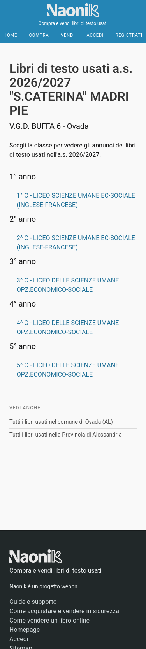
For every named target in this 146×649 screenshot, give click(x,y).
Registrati (128, 35)
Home (10, 35)
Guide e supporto (33, 601)
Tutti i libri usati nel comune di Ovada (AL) (61, 422)
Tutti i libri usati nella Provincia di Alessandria (65, 434)
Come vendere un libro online (49, 620)
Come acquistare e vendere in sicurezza (64, 611)
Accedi (95, 35)
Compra (39, 35)
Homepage (24, 629)
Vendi (68, 35)
